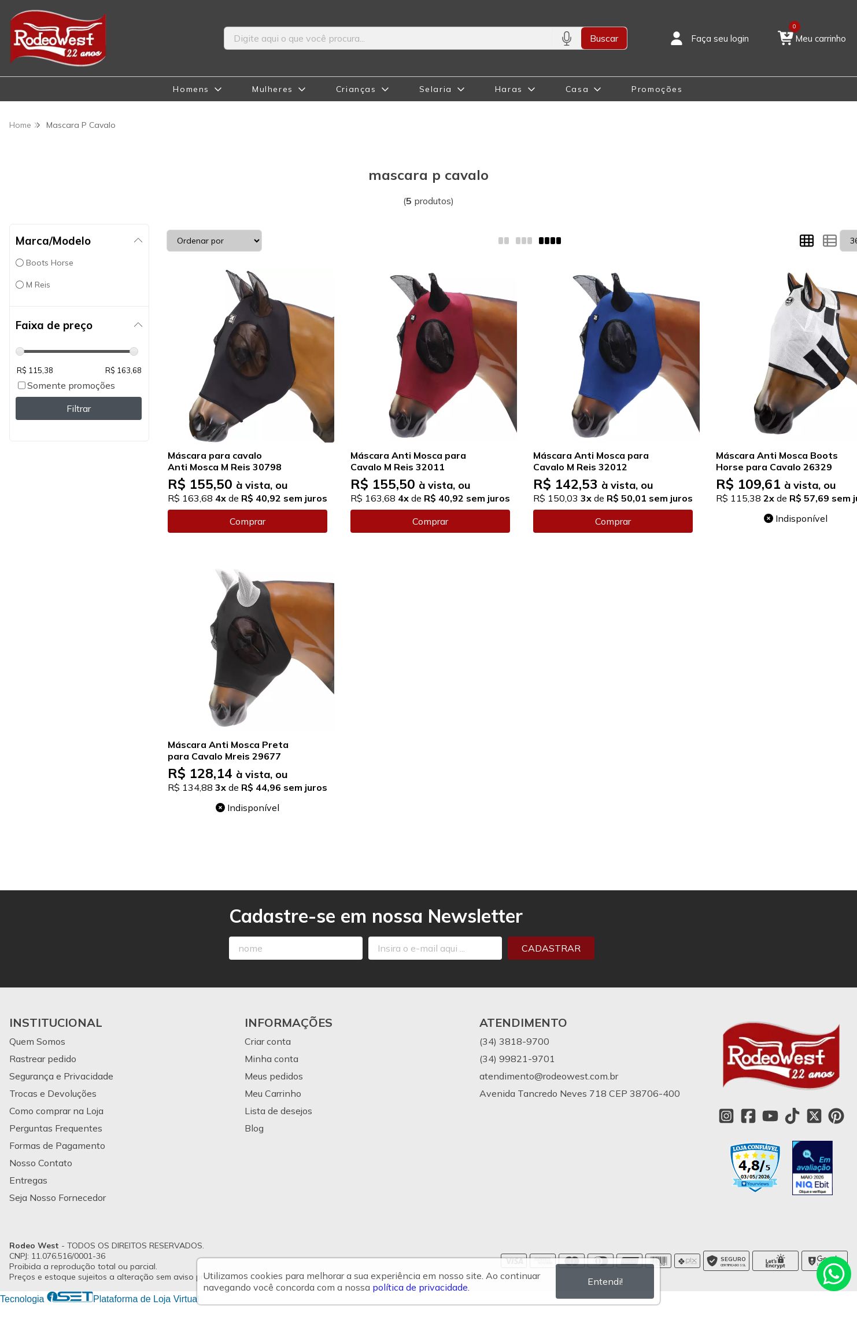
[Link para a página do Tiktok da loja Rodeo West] (792, 1116)
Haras (509, 89)
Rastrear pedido (42, 1058)
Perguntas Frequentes (55, 1128)
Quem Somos (37, 1041)
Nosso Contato (40, 1163)
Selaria (435, 89)
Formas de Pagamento (57, 1145)
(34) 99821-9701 (517, 1058)
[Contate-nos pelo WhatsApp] (834, 1273)
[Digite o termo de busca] (388, 38)
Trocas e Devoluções (53, 1093)
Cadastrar (551, 948)
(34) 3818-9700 (514, 1041)
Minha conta (271, 1058)
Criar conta (268, 1041)
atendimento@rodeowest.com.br (548, 1076)
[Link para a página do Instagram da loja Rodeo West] (726, 1116)
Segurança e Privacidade (61, 1076)
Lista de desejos (278, 1110)
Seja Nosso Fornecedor (57, 1197)
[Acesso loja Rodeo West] (708, 38)
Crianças (356, 89)
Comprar (247, 521)
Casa (577, 89)
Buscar (604, 38)
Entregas (28, 1180)
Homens (191, 89)
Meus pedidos (274, 1076)
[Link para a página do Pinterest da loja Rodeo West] (836, 1116)
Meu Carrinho (273, 1093)
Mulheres (272, 89)
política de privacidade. (421, 1287)
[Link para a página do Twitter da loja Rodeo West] (814, 1116)
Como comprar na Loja (56, 1110)
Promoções (656, 89)
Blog (254, 1128)
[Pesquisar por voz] (566, 38)
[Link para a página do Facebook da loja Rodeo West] (748, 1116)
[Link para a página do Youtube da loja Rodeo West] (770, 1116)
